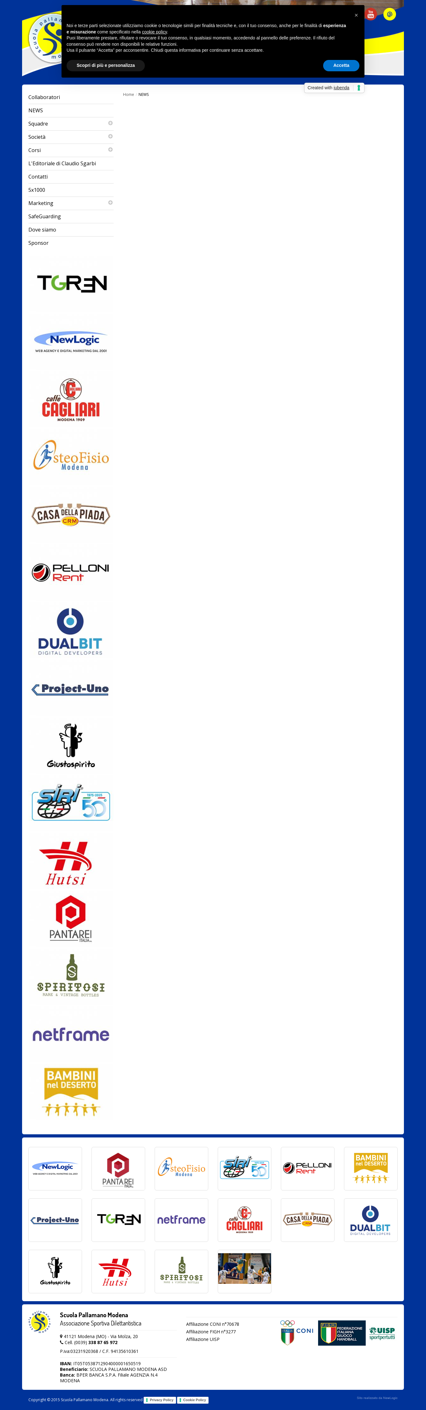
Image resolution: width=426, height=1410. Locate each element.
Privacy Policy (162, 1400)
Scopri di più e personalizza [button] (106, 65)
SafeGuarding (44, 216)
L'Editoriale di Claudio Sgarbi (62, 163)
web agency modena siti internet (377, 1398)
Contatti (38, 176)
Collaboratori (44, 97)
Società (71, 137)
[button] (356, 15)
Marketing (71, 203)
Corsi (71, 150)
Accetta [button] (341, 65)
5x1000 (36, 189)
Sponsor (38, 242)
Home (128, 94)
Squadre (71, 123)
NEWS (35, 110)
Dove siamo (42, 229)
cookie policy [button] (154, 31)
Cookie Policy (194, 1400)
